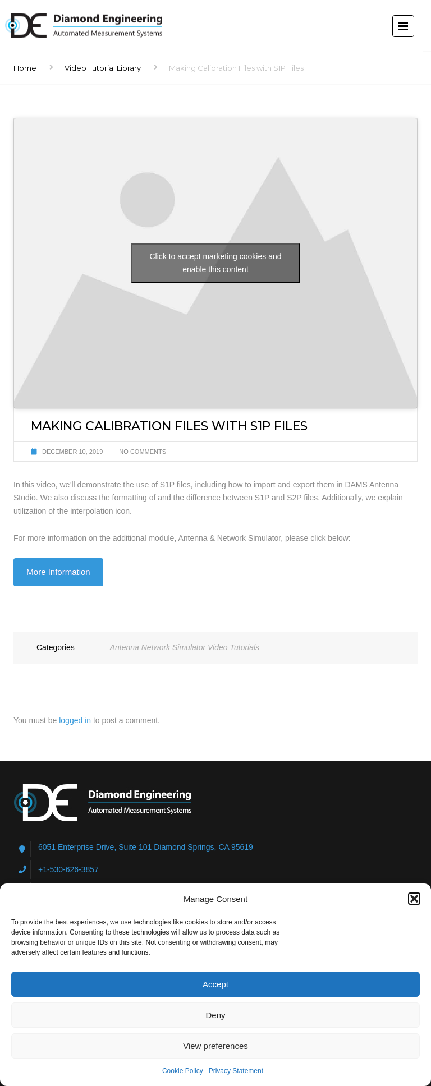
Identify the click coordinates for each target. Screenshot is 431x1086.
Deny (215, 1015)
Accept (215, 984)
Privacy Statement (236, 1071)
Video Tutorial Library (103, 67)
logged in (75, 720)
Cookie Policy (182, 1071)
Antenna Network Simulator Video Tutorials (184, 647)
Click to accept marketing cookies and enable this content (216, 263)
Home (24, 67)
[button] (414, 898)
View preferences (215, 1046)
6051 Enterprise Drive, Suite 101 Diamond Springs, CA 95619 (145, 847)
